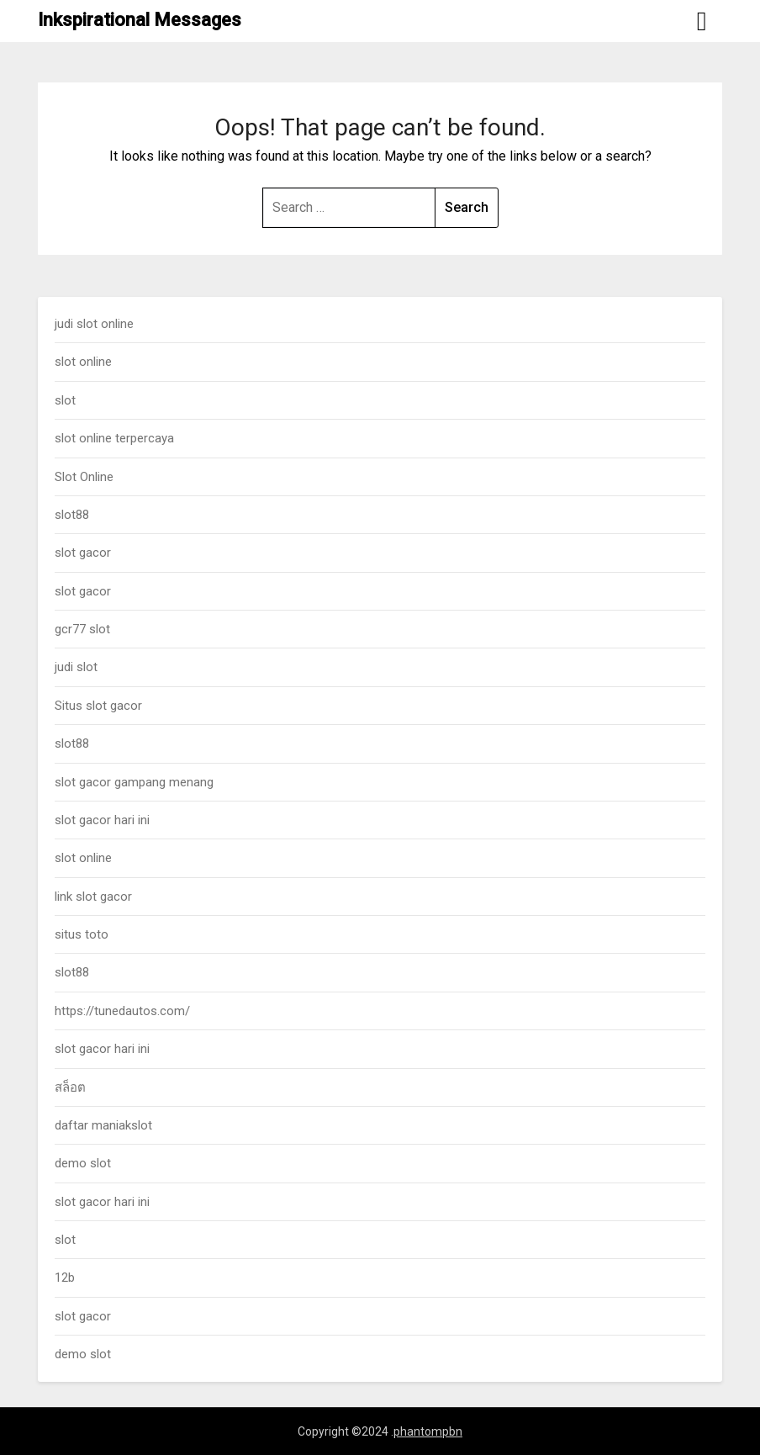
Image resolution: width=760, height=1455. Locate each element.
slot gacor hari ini (102, 820)
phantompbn (427, 1431)
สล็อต (70, 1087)
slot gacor (83, 552)
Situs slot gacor (98, 705)
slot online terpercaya (114, 438)
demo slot (83, 1163)
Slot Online (84, 476)
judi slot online (94, 323)
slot (65, 400)
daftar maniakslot (103, 1125)
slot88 (72, 514)
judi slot (76, 667)
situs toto (81, 934)
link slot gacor (93, 896)
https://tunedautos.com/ (122, 1010)
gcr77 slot (82, 629)
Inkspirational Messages (139, 19)
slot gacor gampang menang (134, 782)
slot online (83, 361)
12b (65, 1277)
